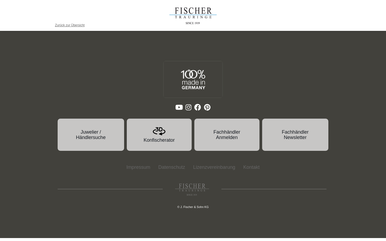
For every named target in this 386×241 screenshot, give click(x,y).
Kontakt (251, 170)
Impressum (138, 170)
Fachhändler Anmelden (226, 138)
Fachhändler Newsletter (295, 138)
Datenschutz (171, 170)
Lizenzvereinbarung (214, 170)
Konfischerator (159, 143)
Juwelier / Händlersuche (91, 138)
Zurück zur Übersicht (70, 25)
